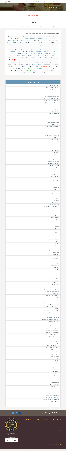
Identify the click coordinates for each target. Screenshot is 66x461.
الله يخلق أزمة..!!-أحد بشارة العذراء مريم (52, 407)
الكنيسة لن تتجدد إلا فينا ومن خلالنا (52, 402)
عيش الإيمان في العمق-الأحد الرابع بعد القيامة (51, 349)
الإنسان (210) (12, 60)
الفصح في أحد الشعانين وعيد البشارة (52, 132)
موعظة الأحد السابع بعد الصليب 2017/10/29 (51, 103)
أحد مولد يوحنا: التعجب (55, 212)
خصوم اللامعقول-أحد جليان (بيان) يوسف (52, 302)
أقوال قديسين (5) (38, 68)
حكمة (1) (11, 38)
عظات (46, 442)
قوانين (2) (36, 66)
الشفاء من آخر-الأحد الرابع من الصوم (52, 331)
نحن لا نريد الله (56, 174)
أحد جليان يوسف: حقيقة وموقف (53, 215)
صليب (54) (15, 40)
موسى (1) (33, 53)
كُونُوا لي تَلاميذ (56, 382)
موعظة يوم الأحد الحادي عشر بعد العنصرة (51, 87)
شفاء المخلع (57, 121)
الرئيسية (58, 1)
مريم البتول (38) (45, 70)
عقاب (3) (25, 62)
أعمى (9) (47, 47)
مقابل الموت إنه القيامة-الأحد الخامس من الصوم (50, 333)
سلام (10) (22, 40)
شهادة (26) (24, 66)
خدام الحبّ (57, 253)
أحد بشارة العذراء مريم (55, 112)
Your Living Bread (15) (19, 58)
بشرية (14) (25, 51)
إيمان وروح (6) (52, 51)
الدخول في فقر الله (55, 286)
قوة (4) (21, 49)
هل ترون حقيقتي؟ (56, 384)
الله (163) (55, 64)
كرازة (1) (42, 40)
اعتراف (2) (39, 64)
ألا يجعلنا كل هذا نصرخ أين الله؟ (53, 188)
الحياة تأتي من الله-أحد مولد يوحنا (53, 299)
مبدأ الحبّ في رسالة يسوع (54, 398)
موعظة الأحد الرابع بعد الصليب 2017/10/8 (52, 85)
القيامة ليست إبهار (55, 232)
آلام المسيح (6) (22, 73)
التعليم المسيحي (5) (21, 60)
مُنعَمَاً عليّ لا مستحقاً (55, 172)
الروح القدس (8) (13, 53)
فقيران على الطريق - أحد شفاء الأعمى (52, 130)
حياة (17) (55, 36)
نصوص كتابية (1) (40, 53)
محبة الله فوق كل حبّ (55, 360)
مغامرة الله (57, 369)
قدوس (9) (9, 42)
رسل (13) (15, 49)
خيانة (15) (55, 66)
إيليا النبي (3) (11, 66)
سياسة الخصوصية (29, 435)
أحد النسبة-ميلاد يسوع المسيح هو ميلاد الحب (51, 415)
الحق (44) (48, 36)
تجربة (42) (30, 68)
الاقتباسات (37, 1)
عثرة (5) (37, 62)
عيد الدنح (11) (54, 60)
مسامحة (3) (26, 38)
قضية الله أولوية (56, 154)
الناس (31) (53, 68)
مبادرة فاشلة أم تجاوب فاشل (54, 152)
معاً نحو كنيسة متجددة (55, 395)
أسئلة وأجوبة (49, 1)
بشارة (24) (28, 42)
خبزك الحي (7, 2)
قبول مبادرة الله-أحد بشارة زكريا (53, 293)
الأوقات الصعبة (56, 288)
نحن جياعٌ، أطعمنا (56, 371)
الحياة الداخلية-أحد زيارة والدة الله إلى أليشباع (51, 297)
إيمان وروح (45, 433)
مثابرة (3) (27, 57)
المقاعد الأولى (56, 266)
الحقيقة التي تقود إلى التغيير (54, 389)
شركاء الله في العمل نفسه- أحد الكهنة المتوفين (50, 319)
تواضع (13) (9, 64)
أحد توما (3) (52, 55)
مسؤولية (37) (35, 73)
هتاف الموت (57, 230)
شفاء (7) (33, 57)
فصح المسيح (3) (17, 36)
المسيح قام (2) (32, 38)
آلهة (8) (9, 40)
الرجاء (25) (54, 45)
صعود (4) (35, 47)
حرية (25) (27, 53)
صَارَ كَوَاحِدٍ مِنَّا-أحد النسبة (54, 304)
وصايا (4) (48, 45)
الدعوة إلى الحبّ (56, 246)
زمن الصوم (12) (18, 38)
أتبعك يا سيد (57, 143)
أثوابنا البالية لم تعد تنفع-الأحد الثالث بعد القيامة (50, 346)
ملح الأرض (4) (27, 64)
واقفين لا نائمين (56, 273)
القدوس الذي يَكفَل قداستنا (54, 400)
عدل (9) (18, 55)
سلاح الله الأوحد (56, 248)
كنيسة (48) (29, 40)
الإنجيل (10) (46, 68)
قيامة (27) (12, 47)
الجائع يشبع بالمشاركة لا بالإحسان (53, 166)
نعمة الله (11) (43, 73)
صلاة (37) (18, 68)
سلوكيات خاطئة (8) (32, 45)
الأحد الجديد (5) (36, 70)
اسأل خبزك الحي (29, 431)
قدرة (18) (42, 60)
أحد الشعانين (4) (44, 62)
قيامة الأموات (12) (47, 64)
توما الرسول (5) (52, 38)
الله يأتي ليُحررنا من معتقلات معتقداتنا (52, 404)
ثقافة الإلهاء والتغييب (55, 378)
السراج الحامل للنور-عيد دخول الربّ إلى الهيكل (51, 317)
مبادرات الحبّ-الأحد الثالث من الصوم (53, 328)
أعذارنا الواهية (56, 268)
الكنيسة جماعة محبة (55, 150)
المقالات (54, 1)
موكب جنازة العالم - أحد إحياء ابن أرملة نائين (51, 128)
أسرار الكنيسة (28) (40, 36)
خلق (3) (46, 38)
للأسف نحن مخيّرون (55, 257)
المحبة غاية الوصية (55, 237)
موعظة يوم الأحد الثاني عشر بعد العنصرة (52, 90)
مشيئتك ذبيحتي (56, 139)
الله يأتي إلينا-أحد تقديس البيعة (53, 284)
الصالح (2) (12, 68)
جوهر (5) (26, 49)
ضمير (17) (10, 36)
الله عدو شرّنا (56, 219)
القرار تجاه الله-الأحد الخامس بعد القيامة (52, 351)
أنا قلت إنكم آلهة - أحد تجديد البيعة (52, 290)
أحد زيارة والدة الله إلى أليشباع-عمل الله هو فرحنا (50, 409)
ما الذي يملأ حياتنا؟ (55, 373)
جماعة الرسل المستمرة (55, 141)
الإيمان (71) (40, 43)
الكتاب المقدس (42, 1)
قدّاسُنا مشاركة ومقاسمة (54, 157)
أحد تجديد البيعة (56, 108)
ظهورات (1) (11, 57)
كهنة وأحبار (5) (12, 51)
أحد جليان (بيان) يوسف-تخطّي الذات (53, 413)
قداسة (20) (31, 62)
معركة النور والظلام (55, 183)
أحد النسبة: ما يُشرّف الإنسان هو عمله (52, 217)
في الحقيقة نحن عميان (55, 228)
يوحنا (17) (30, 66)
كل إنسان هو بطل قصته (55, 264)
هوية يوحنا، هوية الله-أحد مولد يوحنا (52, 411)
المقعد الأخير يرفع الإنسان (54, 375)
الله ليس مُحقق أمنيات (55, 380)
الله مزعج (57, 261)
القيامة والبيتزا (56, 235)
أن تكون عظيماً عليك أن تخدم (54, 255)
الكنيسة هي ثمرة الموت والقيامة (53, 123)
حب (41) (21, 42)
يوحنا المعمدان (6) (20, 47)
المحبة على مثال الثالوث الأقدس (53, 357)
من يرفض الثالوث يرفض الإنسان (53, 244)
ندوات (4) (47, 60)
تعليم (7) (41, 47)
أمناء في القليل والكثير (55, 391)
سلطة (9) (41, 49)
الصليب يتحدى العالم (55, 386)
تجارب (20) (21, 64)
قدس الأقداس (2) (45, 55)
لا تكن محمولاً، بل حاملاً (55, 221)
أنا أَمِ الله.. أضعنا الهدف (55, 364)
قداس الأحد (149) (45, 66)
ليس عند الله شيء (55, 161)
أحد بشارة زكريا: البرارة (55, 206)
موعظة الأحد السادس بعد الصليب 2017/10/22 (51, 101)
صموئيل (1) (36, 60)
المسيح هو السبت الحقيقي (54, 179)
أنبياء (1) (9, 49)
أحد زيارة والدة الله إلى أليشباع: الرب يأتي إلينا (51, 210)
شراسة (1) (12, 62)
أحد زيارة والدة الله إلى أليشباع (53, 114)
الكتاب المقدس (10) (33, 49)
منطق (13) (52, 70)
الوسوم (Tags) (30, 433)
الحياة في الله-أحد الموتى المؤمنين (52, 322)
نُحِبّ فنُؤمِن (57, 224)
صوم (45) (11, 45)
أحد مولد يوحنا (56, 116)
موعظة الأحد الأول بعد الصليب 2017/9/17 (52, 92)
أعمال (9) (33, 42)
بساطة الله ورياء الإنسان (55, 170)
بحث (60, 444)
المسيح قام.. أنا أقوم (55, 134)
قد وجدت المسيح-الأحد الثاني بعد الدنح (52, 313)
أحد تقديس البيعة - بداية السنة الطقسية (52, 105)
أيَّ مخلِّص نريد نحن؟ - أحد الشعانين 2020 (52, 337)
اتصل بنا (32, 1)
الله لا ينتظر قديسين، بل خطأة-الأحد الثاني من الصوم (49, 326)
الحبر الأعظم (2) (52, 62)
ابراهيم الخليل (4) (29, 47)
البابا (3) (33, 64)
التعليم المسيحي (44, 437)
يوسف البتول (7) (38, 51)
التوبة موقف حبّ (56, 275)
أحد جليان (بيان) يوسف (55, 119)
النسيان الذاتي (56, 366)
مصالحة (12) (15, 42)
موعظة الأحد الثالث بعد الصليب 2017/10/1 (51, 96)
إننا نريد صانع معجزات (55, 250)
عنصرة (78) (53, 58)
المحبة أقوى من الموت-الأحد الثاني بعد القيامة (51, 344)
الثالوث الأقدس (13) (14, 70)
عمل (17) (29, 55)
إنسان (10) (29, 73)
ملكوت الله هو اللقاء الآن (54, 186)
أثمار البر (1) (46, 51)
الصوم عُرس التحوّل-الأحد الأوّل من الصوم (52, 324)
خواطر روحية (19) (54, 42)
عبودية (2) (55, 40)
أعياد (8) (22, 70)
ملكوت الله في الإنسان (55, 177)
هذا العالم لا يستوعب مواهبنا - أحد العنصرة (51, 355)
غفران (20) (53, 47)
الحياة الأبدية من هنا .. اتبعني (54, 197)
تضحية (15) (20, 53)
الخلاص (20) (36, 40)
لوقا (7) (47, 49)
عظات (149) (54, 49)
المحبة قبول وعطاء (55, 259)
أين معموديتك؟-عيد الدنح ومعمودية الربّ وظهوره (50, 308)
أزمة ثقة (57, 277)
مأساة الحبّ (57, 239)
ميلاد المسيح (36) (31, 36)
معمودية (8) (40, 38)
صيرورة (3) (47, 57)
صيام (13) (12, 55)
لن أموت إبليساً (56, 199)
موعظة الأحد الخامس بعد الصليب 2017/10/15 (51, 99)
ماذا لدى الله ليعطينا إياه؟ (54, 270)
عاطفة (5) (24, 68)
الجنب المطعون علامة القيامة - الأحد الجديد (51, 342)
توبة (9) (24, 36)
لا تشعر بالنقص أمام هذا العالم (53, 362)
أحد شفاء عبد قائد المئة (55, 125)
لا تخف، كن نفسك (56, 195)
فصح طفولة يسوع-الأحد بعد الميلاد (53, 306)
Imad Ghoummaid (14, 454)
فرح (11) (47, 42)
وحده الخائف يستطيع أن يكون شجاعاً (52, 148)
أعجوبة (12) (47, 53)
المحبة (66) (29, 71)
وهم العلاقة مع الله (55, 279)
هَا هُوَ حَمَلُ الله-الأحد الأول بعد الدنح (52, 311)
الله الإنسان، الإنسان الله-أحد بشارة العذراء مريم (50, 295)
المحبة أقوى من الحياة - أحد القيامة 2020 (51, 340)
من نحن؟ (27, 1)
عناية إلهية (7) (40, 57)
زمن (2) (15, 64)
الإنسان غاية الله (56, 181)
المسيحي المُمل (56, 203)
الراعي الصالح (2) (36, 55)
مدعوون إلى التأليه (55, 201)
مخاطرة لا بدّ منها (56, 192)
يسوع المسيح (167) (21, 45)
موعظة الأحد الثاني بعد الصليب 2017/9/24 (51, 94)
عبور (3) (53, 53)
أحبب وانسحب (56, 145)
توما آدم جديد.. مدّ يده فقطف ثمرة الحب (52, 136)
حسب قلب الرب (56, 282)
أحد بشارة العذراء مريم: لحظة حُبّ (53, 208)
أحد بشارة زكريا (56, 110)
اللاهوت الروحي (44, 439)
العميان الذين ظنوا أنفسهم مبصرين (53, 163)
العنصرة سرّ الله (56, 241)
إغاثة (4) (23, 55)
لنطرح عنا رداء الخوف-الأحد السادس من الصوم (51, 335)
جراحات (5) (29, 60)
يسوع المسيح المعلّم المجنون (54, 168)
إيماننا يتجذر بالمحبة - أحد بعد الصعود (52, 353)
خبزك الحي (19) (41, 45)
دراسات (45, 444)
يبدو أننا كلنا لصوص (55, 190)
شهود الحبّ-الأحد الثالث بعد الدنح (53, 315)
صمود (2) (31, 51)
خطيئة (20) (19, 62)
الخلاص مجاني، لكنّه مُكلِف (54, 393)
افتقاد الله (57, 226)
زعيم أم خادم (57, 159)
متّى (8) (19, 51)
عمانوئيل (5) (49, 40)
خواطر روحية (44, 435)
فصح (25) (17, 66)
